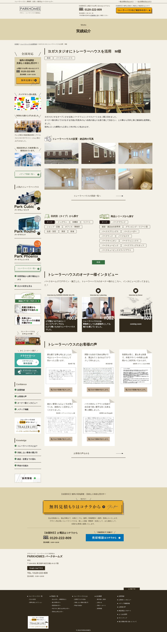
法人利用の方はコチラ (144, 1)
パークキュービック (110, 245)
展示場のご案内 (101, 599)
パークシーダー (130, 231)
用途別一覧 (54, 596)
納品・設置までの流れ (26, 459)
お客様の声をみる (81, 453)
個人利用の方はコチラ (127, 1)
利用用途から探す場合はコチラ (28, 278)
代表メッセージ (101, 605)
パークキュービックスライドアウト (116, 250)
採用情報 (99, 608)
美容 (49, 58)
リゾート (87, 222)
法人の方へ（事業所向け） (59, 599)
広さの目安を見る (24, 286)
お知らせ (99, 602)
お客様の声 (22, 396)
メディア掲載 (22, 409)
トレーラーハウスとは (81, 596)
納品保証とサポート (125, 610)
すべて (49, 222)
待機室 (75, 222)
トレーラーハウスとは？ (27, 446)
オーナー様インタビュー (27, 403)
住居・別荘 (51, 231)
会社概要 (99, 596)
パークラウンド (119, 222)
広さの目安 (32, 599)
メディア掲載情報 (124, 603)
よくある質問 (123, 614)
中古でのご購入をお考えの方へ (61, 608)
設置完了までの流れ (80, 599)
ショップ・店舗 (53, 227)
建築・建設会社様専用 (111, 227)
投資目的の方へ (56, 605)
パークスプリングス (110, 231)
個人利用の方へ (56, 602)
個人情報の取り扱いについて (128, 621)
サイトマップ (123, 618)
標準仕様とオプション (35, 602)
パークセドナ (123, 236)
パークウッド (107, 236)
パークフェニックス (64, 58)
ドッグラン (62, 222)
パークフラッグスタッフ (134, 245)
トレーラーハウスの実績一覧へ (87, 196)
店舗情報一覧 (94, 15)
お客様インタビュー (125, 600)
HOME (17, 44)
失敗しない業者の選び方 (27, 453)
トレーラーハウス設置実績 (28, 44)
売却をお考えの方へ (57, 611)
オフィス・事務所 (72, 227)
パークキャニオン (109, 241)
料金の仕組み (22, 466)
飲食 (72, 231)
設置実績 (21, 390)
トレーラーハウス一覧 (35, 596)
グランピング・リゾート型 (137, 227)
